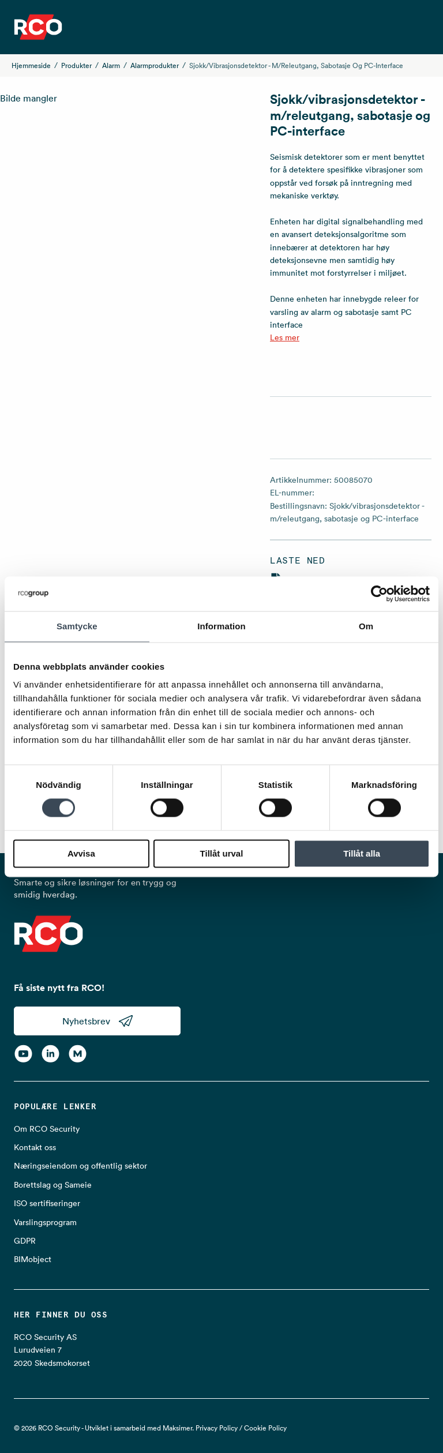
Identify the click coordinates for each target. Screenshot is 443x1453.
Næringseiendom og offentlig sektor (80, 1166)
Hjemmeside (31, 65)
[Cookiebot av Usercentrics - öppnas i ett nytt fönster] (379, 593)
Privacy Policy (217, 1428)
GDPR (25, 1241)
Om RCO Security (47, 1129)
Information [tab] (221, 626)
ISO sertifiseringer (47, 1203)
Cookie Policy (265, 1428)
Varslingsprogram (45, 1222)
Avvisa (81, 853)
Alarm (111, 65)
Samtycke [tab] (77, 626)
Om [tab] (366, 626)
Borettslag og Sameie (53, 1185)
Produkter (76, 65)
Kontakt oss (35, 1147)
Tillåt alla (361, 853)
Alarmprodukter (154, 65)
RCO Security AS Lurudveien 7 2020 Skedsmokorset (52, 1350)
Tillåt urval (221, 853)
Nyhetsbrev (97, 1021)
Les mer (284, 337)
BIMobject (32, 1259)
